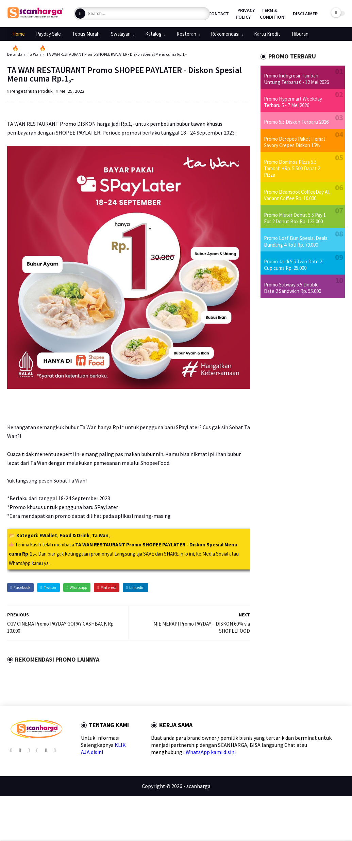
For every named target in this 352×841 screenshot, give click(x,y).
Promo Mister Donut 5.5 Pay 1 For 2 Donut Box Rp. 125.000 (295, 218)
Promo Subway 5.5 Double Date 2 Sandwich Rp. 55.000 (292, 287)
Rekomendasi (225, 34)
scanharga (198, 786)
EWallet (48, 535)
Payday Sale (48, 34)
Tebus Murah (86, 34)
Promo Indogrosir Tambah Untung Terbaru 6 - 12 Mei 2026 (296, 78)
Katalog (153, 34)
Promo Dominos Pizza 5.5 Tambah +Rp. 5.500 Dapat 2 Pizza (292, 168)
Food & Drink (74, 535)
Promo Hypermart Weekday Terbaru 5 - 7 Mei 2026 (293, 101)
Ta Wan (100, 535)
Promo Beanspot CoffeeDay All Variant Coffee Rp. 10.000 (297, 195)
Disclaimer (305, 14)
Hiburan (300, 34)
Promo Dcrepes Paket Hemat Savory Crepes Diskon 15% (294, 142)
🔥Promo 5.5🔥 (29, 48)
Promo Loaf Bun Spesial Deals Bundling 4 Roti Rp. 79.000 (296, 241)
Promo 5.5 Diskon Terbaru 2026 (296, 122)
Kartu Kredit (267, 34)
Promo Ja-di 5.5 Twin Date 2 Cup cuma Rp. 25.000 (293, 264)
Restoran (186, 34)
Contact (218, 14)
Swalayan (121, 34)
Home (18, 34)
